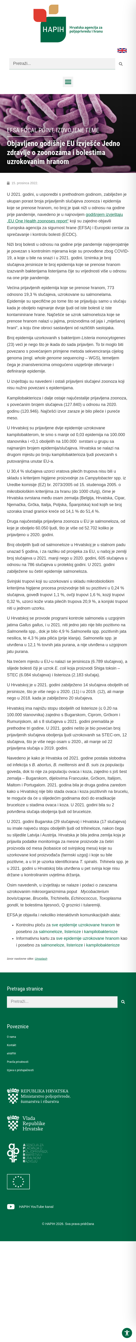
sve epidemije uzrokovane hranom (83, 925)
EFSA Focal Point (30, 130)
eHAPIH (11, 1053)
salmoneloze (50, 931)
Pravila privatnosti (17, 1061)
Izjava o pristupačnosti (20, 1070)
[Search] (121, 64)
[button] (68, 82)
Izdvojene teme (77, 130)
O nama (11, 1036)
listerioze (72, 931)
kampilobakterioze (101, 931)
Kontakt (11, 1045)
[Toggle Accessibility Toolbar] (127, 1333)
